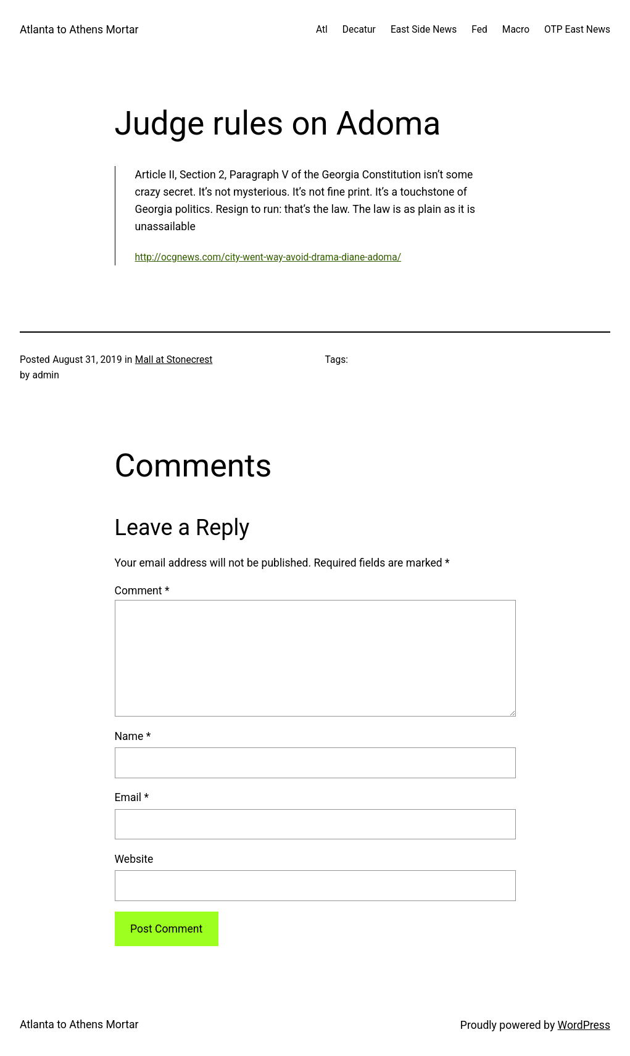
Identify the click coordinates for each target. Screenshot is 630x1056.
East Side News (424, 29)
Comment (142, 590)
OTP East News (577, 29)
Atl (322, 29)
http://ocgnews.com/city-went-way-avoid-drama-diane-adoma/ (268, 257)
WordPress (584, 1025)
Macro (515, 29)
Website (134, 859)
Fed (479, 29)
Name (133, 736)
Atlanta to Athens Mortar (79, 29)
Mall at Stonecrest (174, 359)
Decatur (359, 29)
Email (132, 797)
